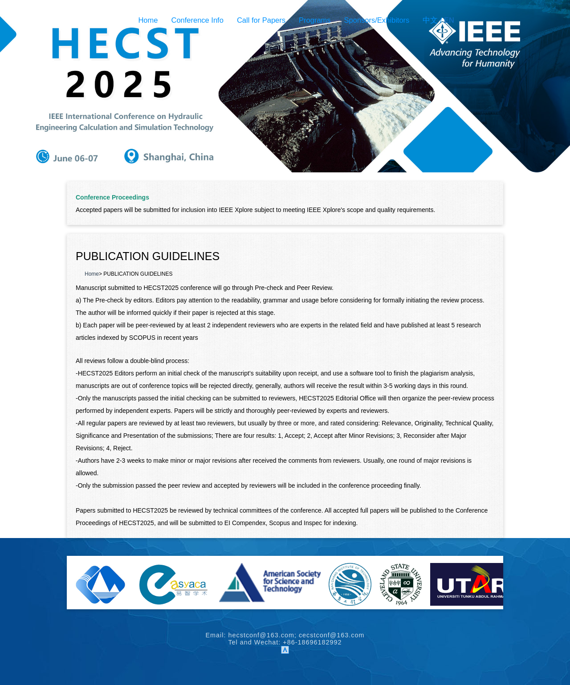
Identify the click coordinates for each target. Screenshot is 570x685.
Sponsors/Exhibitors (377, 20)
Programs (315, 20)
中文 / (438, 20)
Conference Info (197, 20)
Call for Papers (261, 20)
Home (148, 20)
